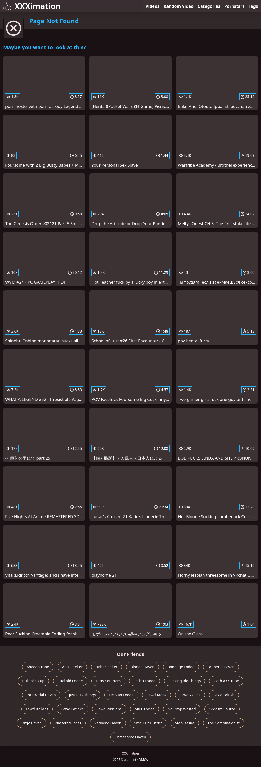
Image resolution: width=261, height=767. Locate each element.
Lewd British (224, 694)
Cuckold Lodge (70, 680)
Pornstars (234, 6)
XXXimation (32, 6)
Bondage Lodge (181, 666)
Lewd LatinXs (72, 708)
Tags (253, 6)
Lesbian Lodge (121, 694)
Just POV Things (82, 694)
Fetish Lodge (145, 680)
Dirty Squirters (108, 680)
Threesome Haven (130, 736)
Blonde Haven (142, 666)
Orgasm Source (222, 708)
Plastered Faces (68, 722)
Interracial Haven (41, 694)
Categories (209, 6)
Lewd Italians (37, 708)
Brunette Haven (221, 666)
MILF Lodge (145, 708)
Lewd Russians (109, 708)
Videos (152, 6)
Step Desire (185, 722)
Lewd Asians (190, 694)
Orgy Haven (31, 722)
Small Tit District (148, 722)
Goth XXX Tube (226, 680)
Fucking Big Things (185, 680)
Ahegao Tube (38, 666)
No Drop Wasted (181, 708)
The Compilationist (224, 722)
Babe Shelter (106, 666)
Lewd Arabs (156, 694)
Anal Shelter (72, 666)
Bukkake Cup (33, 680)
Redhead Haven (107, 722)
